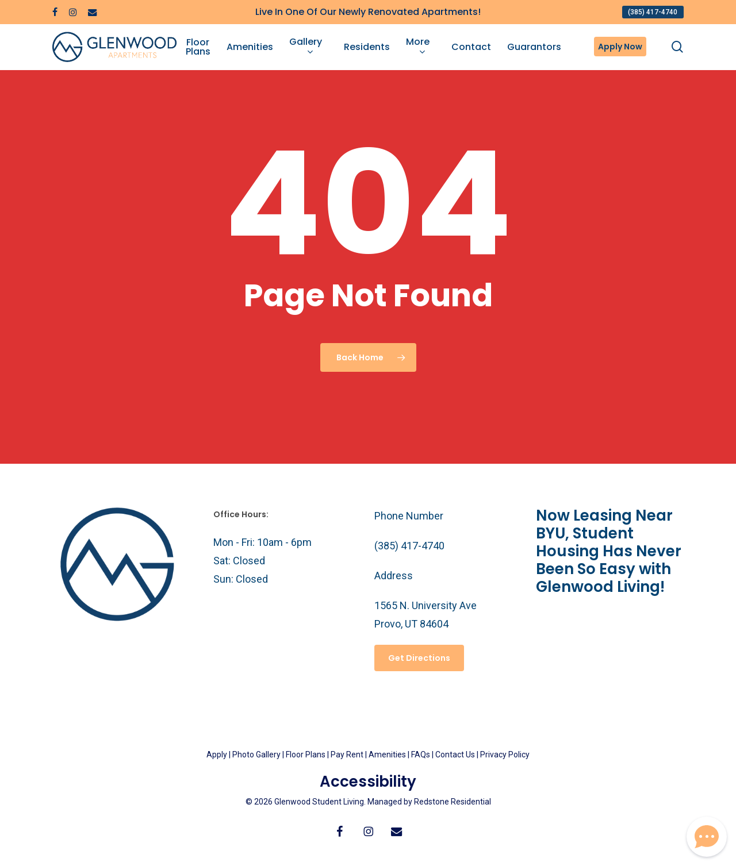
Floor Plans (305, 754)
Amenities (387, 754)
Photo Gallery (256, 754)
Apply (216, 754)
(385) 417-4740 (409, 546)
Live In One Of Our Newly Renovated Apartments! (368, 11)
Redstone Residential (452, 801)
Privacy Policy (505, 754)
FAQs (421, 754)
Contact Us (455, 754)
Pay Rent (347, 754)
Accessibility (368, 781)
